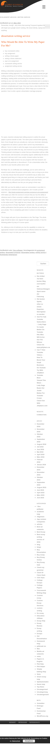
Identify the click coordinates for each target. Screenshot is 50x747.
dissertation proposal (13, 252)
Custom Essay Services (40, 603)
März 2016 (40, 457)
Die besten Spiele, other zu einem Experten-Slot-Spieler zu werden (41, 306)
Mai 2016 (40, 452)
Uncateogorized (43, 694)
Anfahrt (12, 722)
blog (38, 544)
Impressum (22, 722)
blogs (39, 547)
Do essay (40, 613)
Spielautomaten (43, 682)
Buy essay (41, 555)
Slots (39, 674)
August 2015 (41, 487)
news (39, 656)
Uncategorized (42, 689)
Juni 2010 (40, 498)
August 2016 (41, 444)
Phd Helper (41, 666)
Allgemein (40, 517)
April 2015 (40, 493)
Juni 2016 (40, 449)
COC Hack (41, 578)
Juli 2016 (40, 447)
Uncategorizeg (42, 692)
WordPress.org (42, 716)
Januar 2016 (41, 464)
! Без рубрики (17, 250)
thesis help (41, 684)
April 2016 (40, 454)
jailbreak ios (41, 646)
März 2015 (40, 495)
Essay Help (41, 621)
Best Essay (41, 532)
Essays (39, 633)
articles (39, 524)
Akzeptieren (29, 741)
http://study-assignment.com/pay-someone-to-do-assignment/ (28, 192)
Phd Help (40, 664)
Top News (40, 687)
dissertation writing (28, 252)
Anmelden (40, 703)
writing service (40, 252)
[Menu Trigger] (43, 6)
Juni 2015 (40, 490)
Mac (38, 649)
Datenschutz (34, 722)
